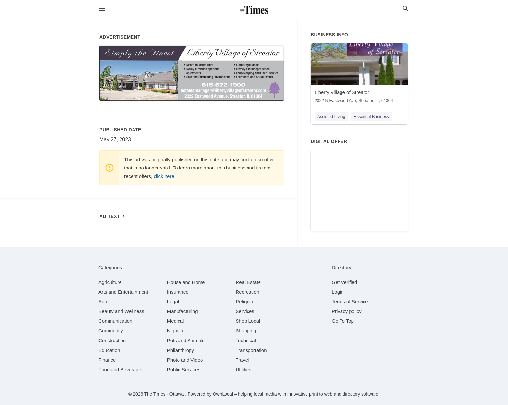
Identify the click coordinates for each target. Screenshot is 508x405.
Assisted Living (331, 116)
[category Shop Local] (248, 321)
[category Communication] (115, 321)
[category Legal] (173, 301)
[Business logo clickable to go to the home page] (254, 10)
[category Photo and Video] (185, 360)
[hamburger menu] (102, 9)
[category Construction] (112, 340)
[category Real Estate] (248, 282)
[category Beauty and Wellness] (121, 311)
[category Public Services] (184, 369)
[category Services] (245, 311)
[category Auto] (103, 301)
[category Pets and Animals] (186, 340)
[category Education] (109, 350)
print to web (320, 394)
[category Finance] (107, 360)
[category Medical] (175, 321)
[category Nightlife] (176, 330)
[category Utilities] (243, 369)
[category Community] (110, 330)
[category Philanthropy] (180, 350)
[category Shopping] (246, 330)
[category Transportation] (251, 350)
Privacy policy (347, 311)
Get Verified (344, 282)
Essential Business (371, 116)
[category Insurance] (178, 292)
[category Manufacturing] (182, 311)
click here (164, 176)
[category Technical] (246, 340)
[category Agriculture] (110, 282)
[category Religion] (244, 301)
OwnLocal (223, 394)
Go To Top (343, 321)
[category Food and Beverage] (119, 369)
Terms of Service (350, 301)
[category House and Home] (186, 282)
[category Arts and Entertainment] (123, 292)
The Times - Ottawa (164, 394)
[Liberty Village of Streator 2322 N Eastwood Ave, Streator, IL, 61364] (359, 75)
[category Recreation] (247, 292)
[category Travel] (242, 360)
